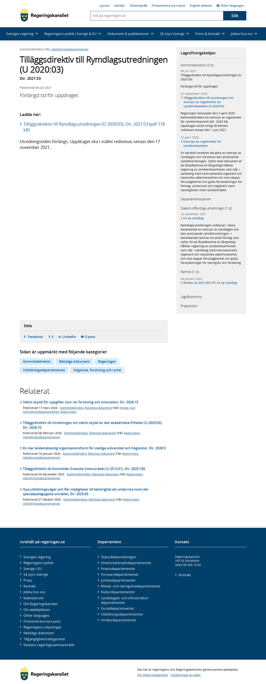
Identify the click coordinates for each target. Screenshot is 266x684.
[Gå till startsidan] (44, 14)
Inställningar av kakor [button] (186, 675)
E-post (90, 336)
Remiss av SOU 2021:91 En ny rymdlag (210, 283)
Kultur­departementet (118, 592)
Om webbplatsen (36, 609)
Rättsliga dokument (74, 361)
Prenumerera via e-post (168, 5)
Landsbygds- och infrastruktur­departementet (125, 600)
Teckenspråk (138, 5)
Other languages (230, 5)
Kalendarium (33, 598)
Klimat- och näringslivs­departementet (130, 586)
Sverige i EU (32, 568)
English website (201, 5)
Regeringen (107, 361)
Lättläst (119, 5)
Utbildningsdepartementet (69, 49)
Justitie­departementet (118, 580)
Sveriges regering (37, 557)
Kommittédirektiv (37, 361)
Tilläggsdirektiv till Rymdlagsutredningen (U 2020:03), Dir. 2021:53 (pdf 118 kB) (94, 127)
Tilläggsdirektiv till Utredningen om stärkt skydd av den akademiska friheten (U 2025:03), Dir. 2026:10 (92, 425)
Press (27, 580)
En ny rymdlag (193, 218)
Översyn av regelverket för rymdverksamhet (202, 144)
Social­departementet (117, 608)
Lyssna (104, 5)
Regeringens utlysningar (42, 627)
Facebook (35, 336)
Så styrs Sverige (35, 574)
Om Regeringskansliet (40, 604)
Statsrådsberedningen (118, 557)
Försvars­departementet (119, 574)
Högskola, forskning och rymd (97, 370)
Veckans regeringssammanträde (48, 645)
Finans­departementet (118, 568)
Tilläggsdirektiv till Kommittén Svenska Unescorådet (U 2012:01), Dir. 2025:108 (84, 468)
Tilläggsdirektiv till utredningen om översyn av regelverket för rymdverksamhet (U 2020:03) (208, 102)
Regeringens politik (38, 563)
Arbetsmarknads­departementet (126, 563)
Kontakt (29, 586)
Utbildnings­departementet (122, 614)
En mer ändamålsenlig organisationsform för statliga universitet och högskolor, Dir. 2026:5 (94, 448)
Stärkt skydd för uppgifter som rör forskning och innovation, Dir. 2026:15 (80, 402)
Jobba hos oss (34, 592)
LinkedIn (69, 336)
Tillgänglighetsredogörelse (44, 639)
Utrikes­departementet (118, 620)
